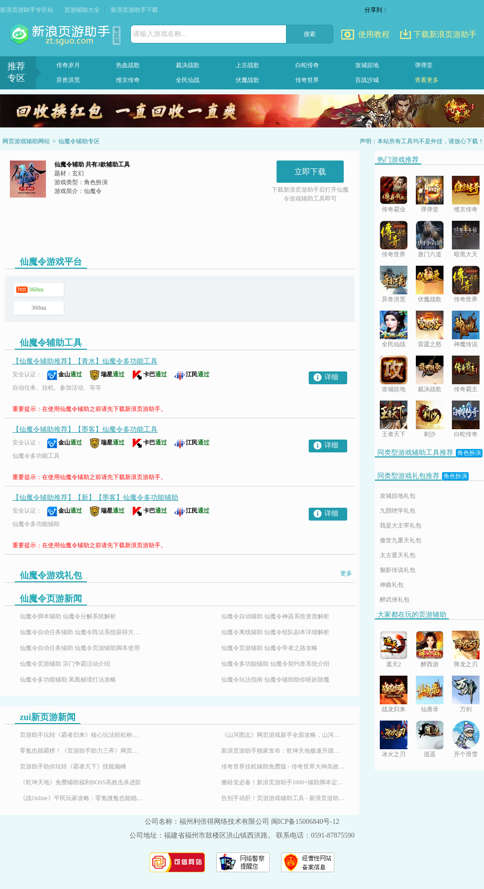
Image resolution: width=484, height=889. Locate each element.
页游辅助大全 (82, 9)
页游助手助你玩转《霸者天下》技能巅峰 (73, 766)
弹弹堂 (424, 65)
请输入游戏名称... (160, 34)
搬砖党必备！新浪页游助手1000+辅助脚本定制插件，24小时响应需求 (283, 782)
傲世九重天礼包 (400, 540)
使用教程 (374, 34)
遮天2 (393, 664)
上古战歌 (247, 65)
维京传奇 (128, 80)
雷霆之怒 (430, 344)
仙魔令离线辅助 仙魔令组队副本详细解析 (275, 632)
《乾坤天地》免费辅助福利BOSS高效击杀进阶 (80, 782)
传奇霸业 (393, 209)
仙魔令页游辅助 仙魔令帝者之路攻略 (269, 648)
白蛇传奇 (307, 65)
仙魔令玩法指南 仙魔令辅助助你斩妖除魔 (275, 679)
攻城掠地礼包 (397, 495)
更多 (346, 573)
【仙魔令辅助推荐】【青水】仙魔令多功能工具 (85, 361)
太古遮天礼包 (397, 555)
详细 (331, 377)
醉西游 (430, 664)
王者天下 (393, 434)
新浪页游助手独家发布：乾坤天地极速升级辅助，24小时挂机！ (283, 750)
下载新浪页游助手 (445, 34)
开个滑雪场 (466, 755)
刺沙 (430, 434)
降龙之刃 (466, 664)
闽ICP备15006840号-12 (305, 821)
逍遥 (430, 754)
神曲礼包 (391, 584)
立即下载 (310, 171)
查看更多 (427, 80)
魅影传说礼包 (397, 569)
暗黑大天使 (466, 255)
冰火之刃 (393, 754)
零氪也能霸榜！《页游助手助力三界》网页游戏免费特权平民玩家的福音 (81, 750)
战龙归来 (393, 709)
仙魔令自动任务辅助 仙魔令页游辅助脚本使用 (80, 648)
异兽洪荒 (68, 80)
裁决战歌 (188, 65)
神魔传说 (466, 344)
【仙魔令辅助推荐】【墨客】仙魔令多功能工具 (85, 429)
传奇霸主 (466, 389)
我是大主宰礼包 (400, 525)
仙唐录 (430, 709)
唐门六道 (430, 254)
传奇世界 (307, 80)
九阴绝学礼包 (397, 510)
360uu (36, 289)
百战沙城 (367, 80)
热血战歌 (128, 65)
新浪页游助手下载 (134, 9)
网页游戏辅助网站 (26, 141)
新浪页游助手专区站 (26, 9)
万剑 (466, 709)
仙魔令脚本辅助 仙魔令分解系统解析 (68, 616)
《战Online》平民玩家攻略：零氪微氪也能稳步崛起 (81, 798)
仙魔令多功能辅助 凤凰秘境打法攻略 (68, 679)
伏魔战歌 (247, 80)
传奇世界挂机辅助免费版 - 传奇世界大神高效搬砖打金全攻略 (283, 766)
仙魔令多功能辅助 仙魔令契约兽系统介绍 (275, 663)
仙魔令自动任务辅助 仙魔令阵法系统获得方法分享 (81, 632)
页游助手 (61, 34)
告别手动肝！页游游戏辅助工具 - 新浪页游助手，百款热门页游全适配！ (283, 798)
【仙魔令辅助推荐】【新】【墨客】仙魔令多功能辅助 (95, 497)
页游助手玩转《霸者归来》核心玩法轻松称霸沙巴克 (81, 734)
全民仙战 (188, 80)
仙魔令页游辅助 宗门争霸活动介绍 (65, 663)
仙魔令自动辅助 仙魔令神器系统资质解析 (275, 616)
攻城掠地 (367, 65)
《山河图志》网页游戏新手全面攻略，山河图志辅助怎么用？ (283, 734)
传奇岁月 (68, 65)
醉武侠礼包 (394, 599)
